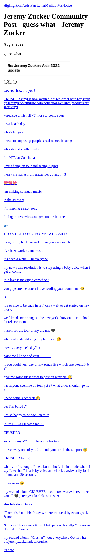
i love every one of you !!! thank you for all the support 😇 (45, 450)
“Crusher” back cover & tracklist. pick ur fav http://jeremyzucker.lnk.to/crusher (47, 527)
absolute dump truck (18, 504)
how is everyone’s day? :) (22, 347)
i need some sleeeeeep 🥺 (22, 398)
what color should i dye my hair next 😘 (32, 339)
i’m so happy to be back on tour (26, 415)
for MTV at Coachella (19, 157)
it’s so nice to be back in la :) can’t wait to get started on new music (47, 307)
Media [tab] (49, 5)
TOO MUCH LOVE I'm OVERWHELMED (35, 234)
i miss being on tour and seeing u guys (31, 166)
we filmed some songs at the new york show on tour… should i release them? (47, 320)
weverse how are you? (19, 90)
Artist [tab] (26, 5)
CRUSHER (12, 433)
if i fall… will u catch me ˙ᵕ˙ (24, 424)
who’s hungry (13, 132)
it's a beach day (14, 124)
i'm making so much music (23, 191)
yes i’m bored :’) (15, 406)
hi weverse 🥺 (14, 483)
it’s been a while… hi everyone (26, 259)
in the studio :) (14, 200)
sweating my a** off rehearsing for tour (32, 441)
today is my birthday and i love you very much (37, 242)
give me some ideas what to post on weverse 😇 (38, 377)
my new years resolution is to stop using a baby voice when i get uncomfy (47, 269)
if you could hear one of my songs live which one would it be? (46, 366)
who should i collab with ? (22, 149)
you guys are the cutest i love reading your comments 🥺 (44, 288)
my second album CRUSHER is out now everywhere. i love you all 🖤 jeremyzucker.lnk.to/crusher (46, 494)
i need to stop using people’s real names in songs (38, 141)
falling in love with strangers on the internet (35, 217)
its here (9, 550)
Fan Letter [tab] (38, 5)
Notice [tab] (67, 5)
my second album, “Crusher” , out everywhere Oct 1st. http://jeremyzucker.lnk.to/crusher (45, 539)
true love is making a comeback (26, 280)
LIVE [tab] (58, 5)
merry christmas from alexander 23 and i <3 (35, 174)
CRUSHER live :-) (17, 458)
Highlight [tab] (10, 5)
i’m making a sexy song (20, 208)
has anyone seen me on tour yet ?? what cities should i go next (46, 387)
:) (5, 297)
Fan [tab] (19, 5)
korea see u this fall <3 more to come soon (34, 115)
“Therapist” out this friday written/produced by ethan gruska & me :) (46, 515)
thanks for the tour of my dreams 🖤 (29, 330)
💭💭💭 (10, 82)
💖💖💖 (10, 183)
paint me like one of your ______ (27, 356)
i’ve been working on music (23, 251)
